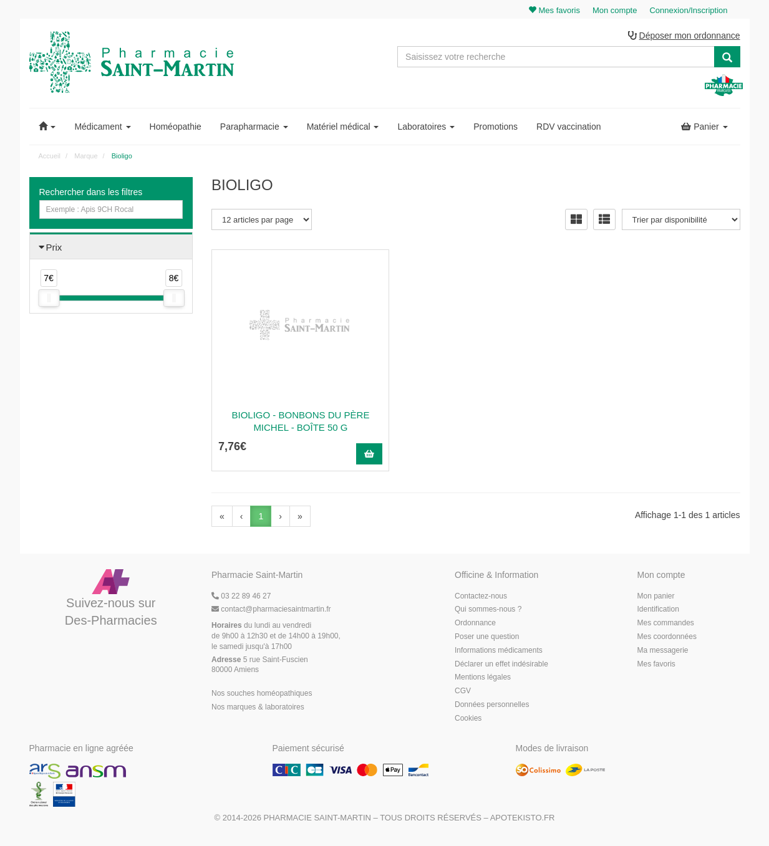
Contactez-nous (481, 596)
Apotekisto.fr (522, 819)
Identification (658, 610)
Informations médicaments (499, 651)
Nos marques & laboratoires (257, 707)
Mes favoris (656, 664)
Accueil (49, 156)
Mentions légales (483, 678)
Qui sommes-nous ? (488, 610)
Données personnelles (492, 705)
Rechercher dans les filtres (91, 193)
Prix (54, 248)
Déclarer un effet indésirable (501, 664)
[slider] (48, 299)
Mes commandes (665, 624)
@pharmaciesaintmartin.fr (271, 610)
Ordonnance (475, 624)
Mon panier (656, 596)
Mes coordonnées (667, 637)
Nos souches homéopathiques (261, 694)
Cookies (468, 718)
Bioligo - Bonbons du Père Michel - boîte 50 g (293, 421)
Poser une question (487, 637)
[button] (47, 127)
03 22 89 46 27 (241, 596)
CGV (463, 692)
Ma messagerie (663, 651)
